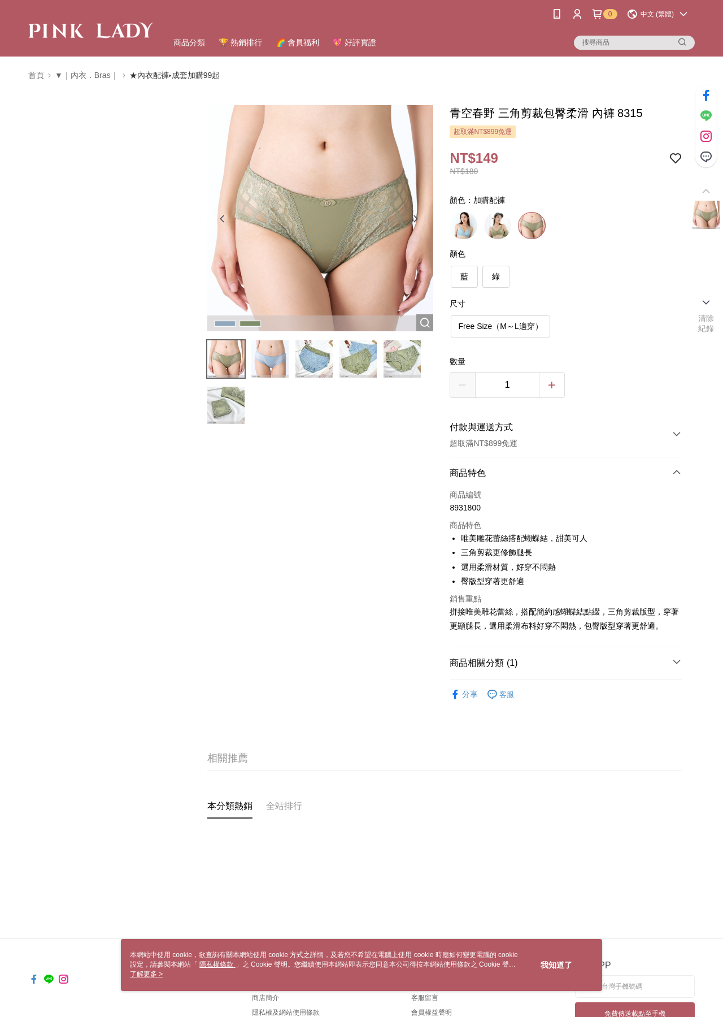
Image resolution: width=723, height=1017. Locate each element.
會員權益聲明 (431, 1012)
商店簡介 (265, 998)
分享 (464, 694)
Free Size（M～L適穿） (500, 326)
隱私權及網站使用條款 (286, 1012)
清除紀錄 (706, 323)
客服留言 (424, 998)
